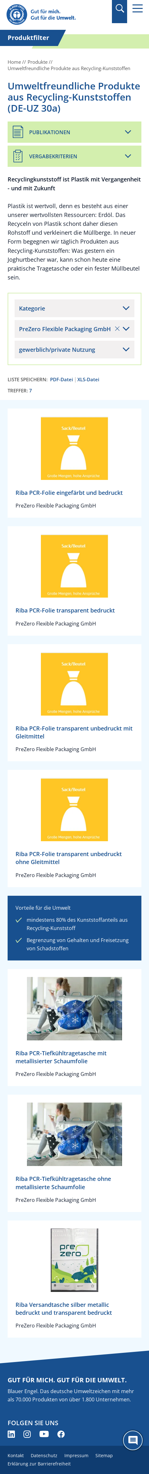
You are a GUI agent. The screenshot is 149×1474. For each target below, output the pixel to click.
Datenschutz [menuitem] (44, 1455)
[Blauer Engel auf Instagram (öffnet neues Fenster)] (27, 1434)
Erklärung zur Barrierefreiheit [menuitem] (39, 1464)
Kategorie (32, 308)
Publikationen (49, 132)
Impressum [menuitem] (76, 1455)
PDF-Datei (61, 379)
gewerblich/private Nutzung (57, 349)
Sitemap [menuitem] (104, 1455)
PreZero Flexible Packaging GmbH (69, 329)
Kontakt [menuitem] (16, 1455)
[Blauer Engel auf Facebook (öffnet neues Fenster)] (61, 1434)
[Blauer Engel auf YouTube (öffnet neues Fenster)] (44, 1434)
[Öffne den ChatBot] (133, 1440)
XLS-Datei (88, 379)
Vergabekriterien (53, 156)
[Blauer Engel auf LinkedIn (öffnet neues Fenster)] (11, 1434)
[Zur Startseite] (54, 14)
